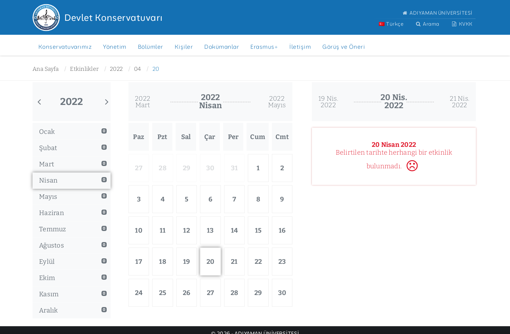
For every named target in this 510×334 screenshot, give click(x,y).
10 (138, 230)
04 (137, 69)
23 (282, 261)
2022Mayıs (277, 102)
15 (258, 230)
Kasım (73, 294)
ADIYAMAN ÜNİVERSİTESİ (436, 13)
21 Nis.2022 (459, 102)
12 (186, 230)
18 (162, 261)
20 (156, 69)
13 (210, 230)
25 (163, 293)
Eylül (73, 261)
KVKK (462, 24)
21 (234, 261)
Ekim (73, 278)
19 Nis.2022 (328, 102)
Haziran (73, 213)
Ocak (73, 131)
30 (282, 293)
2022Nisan (210, 101)
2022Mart (142, 102)
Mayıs (73, 196)
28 (234, 293)
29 (258, 293)
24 (139, 293)
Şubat (73, 148)
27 (210, 293)
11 (163, 230)
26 (187, 293)
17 (138, 261)
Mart (73, 164)
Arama (427, 24)
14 (234, 230)
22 (258, 261)
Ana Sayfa (46, 69)
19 (186, 261)
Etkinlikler (84, 69)
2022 (116, 69)
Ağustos (73, 245)
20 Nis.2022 (394, 101)
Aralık (73, 310)
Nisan (73, 180)
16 (282, 230)
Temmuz (73, 229)
